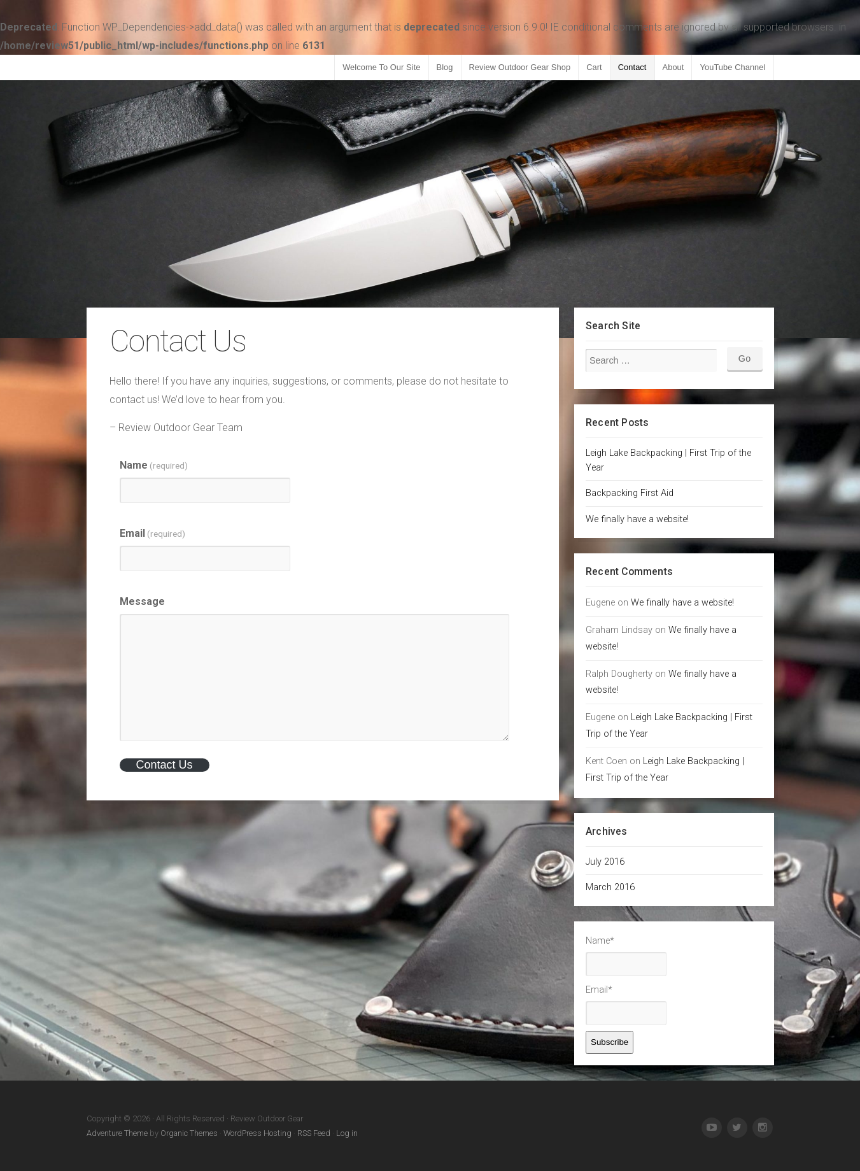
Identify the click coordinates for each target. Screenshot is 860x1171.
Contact (632, 67)
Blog (445, 67)
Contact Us (164, 764)
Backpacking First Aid (629, 493)
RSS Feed (313, 1133)
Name (154, 465)
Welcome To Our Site (381, 67)
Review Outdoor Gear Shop (520, 67)
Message (142, 601)
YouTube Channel (732, 67)
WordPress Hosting (257, 1133)
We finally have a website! (637, 519)
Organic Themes (189, 1133)
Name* (626, 955)
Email (152, 533)
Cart (594, 67)
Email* (626, 1004)
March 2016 (610, 887)
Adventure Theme (117, 1133)
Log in (347, 1133)
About (673, 67)
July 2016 (605, 861)
